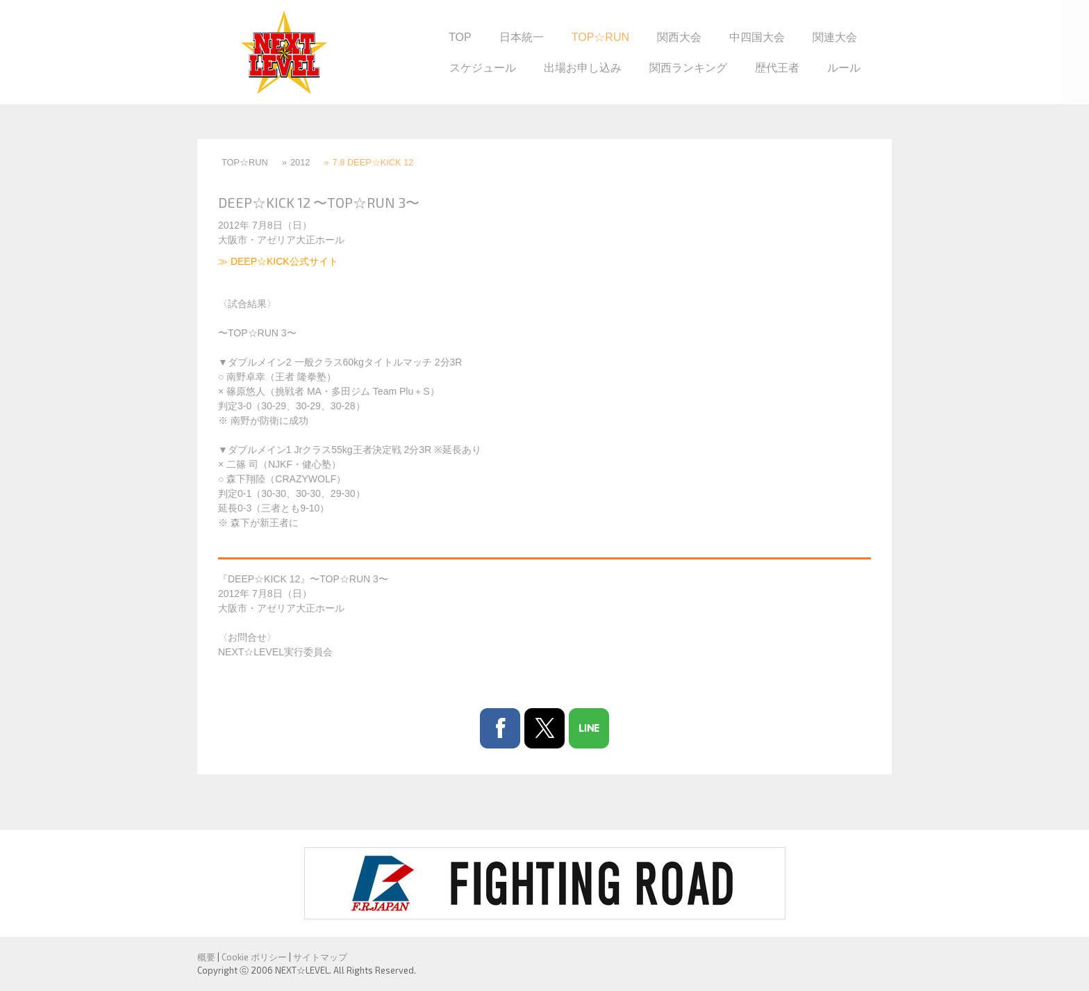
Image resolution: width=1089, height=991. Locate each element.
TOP (460, 37)
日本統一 (521, 37)
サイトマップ (320, 957)
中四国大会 (757, 37)
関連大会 (835, 37)
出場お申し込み (583, 68)
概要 (206, 957)
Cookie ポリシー (254, 957)
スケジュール (482, 68)
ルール (844, 68)
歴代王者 (777, 68)
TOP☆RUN (600, 37)
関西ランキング (688, 68)
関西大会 (679, 37)
